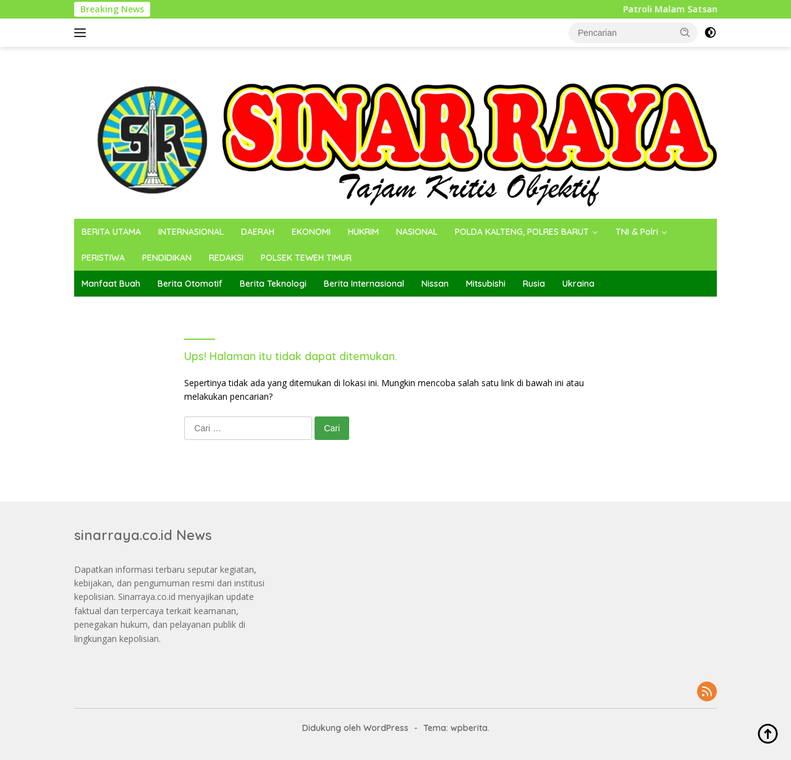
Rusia (534, 283)
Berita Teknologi (273, 283)
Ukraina (578, 283)
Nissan (435, 283)
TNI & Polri (636, 231)
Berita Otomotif (190, 283)
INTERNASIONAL (191, 231)
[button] (685, 32)
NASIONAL (417, 231)
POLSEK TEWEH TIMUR (306, 257)
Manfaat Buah (111, 283)
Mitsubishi (485, 283)
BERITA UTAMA (111, 231)
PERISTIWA (103, 257)
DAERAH (257, 231)
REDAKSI (226, 257)
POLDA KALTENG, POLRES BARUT (522, 231)
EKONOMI (311, 231)
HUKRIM (363, 231)
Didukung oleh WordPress (355, 727)
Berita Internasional (364, 283)
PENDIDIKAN (167, 257)
